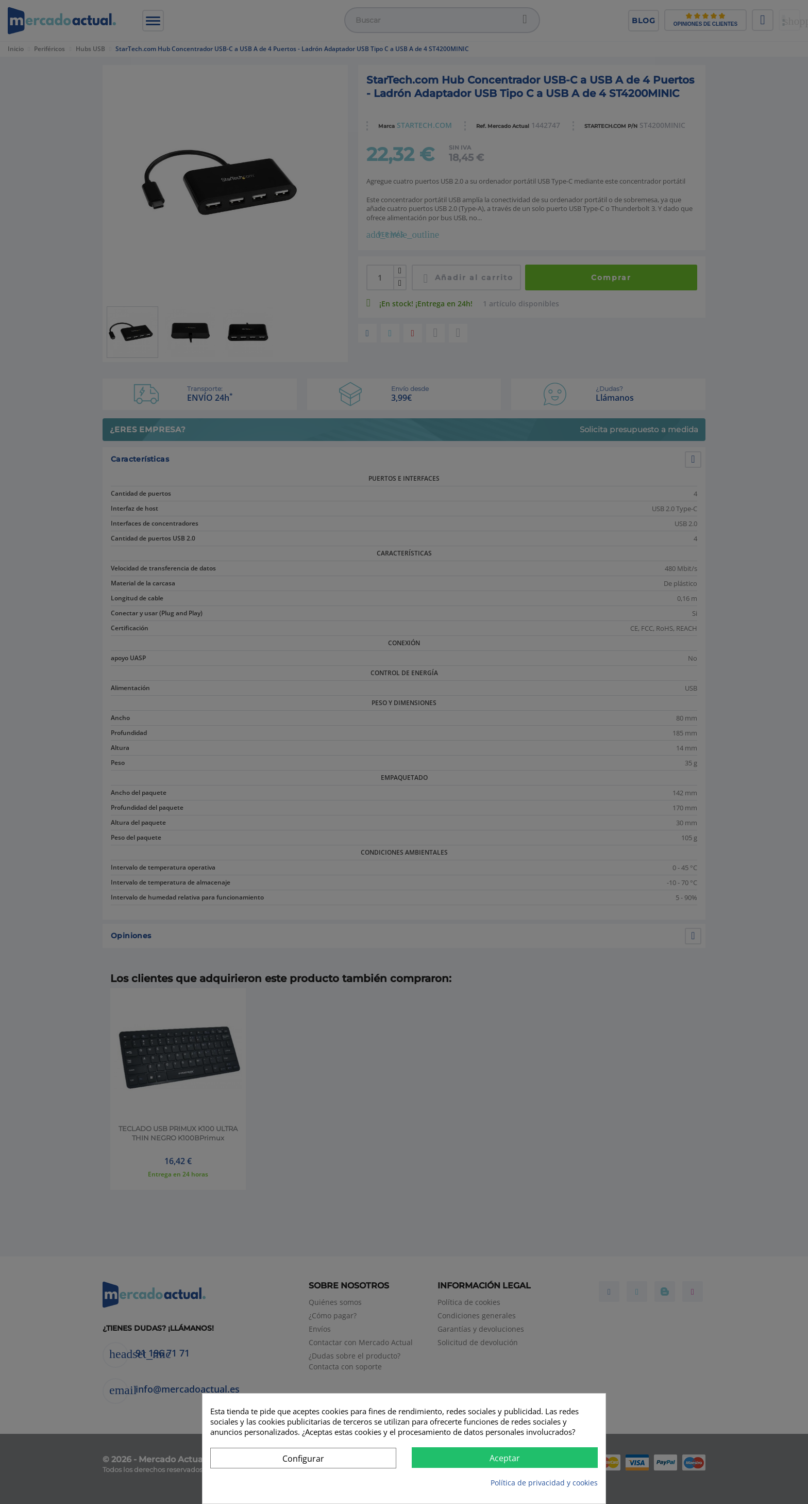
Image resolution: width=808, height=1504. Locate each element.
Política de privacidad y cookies (544, 1482)
